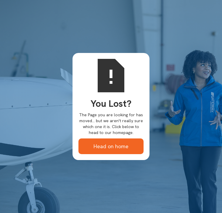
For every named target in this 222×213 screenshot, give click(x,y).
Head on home (111, 146)
